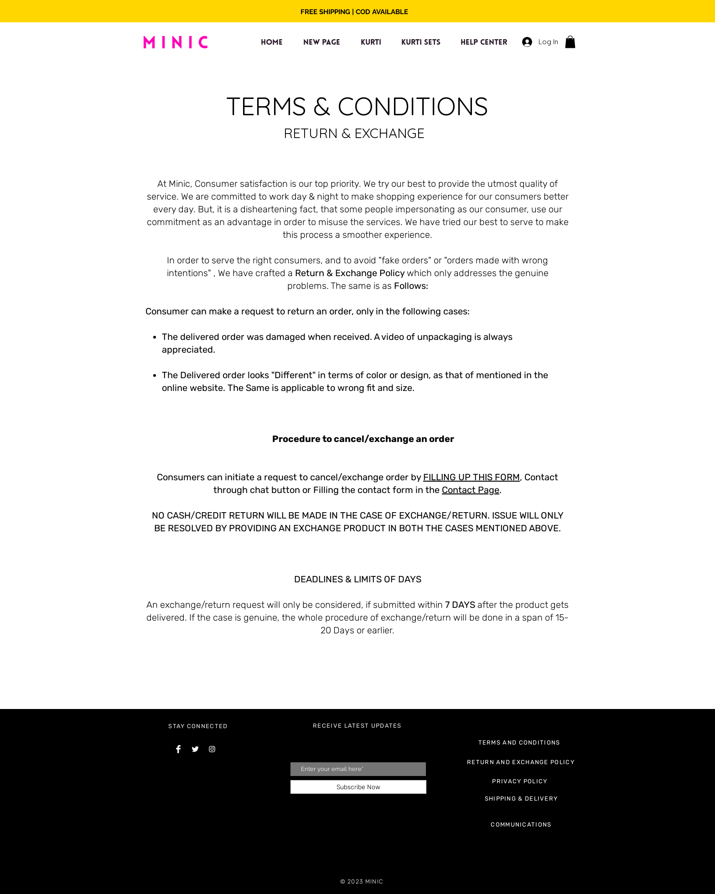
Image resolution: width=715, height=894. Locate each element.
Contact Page (470, 489)
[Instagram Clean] (212, 749)
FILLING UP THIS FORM (471, 477)
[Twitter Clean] (195, 749)
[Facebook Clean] (178, 749)
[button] (570, 42)
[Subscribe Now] (358, 787)
